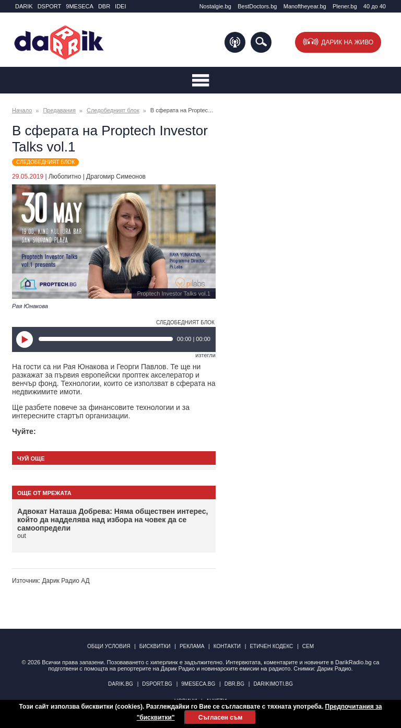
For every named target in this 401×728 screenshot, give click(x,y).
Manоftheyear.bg (305, 6)
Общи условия (108, 646)
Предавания (59, 110)
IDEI (120, 6)
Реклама (192, 646)
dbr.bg (234, 684)
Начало (22, 110)
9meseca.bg (198, 684)
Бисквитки (155, 646)
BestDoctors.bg (257, 6)
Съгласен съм (220, 717)
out (21, 535)
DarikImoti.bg (273, 684)
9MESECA (79, 6)
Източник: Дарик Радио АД (51, 580)
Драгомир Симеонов (116, 176)
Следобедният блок (113, 110)
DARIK (24, 6)
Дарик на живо (347, 42)
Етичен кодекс (271, 646)
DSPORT (50, 6)
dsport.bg (157, 684)
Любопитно (65, 176)
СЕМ (308, 646)
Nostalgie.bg (215, 6)
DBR (104, 6)
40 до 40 (374, 6)
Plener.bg (345, 6)
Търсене (261, 42)
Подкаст (235, 42)
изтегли (205, 355)
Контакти (227, 646)
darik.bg (120, 684)
